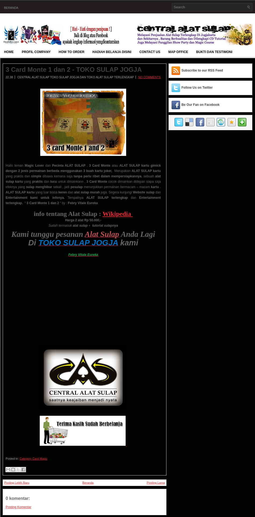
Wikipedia (118, 213)
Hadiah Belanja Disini (111, 52)
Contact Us (149, 52)
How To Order (72, 52)
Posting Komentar (18, 507)
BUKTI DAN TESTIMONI (214, 52)
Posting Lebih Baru (16, 482)
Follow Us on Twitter (197, 87)
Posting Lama (156, 482)
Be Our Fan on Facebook (200, 105)
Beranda (11, 7)
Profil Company (36, 52)
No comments (149, 77)
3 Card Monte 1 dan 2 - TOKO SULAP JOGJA (74, 69)
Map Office (178, 52)
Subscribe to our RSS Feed (202, 70)
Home (9, 52)
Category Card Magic (34, 458)
